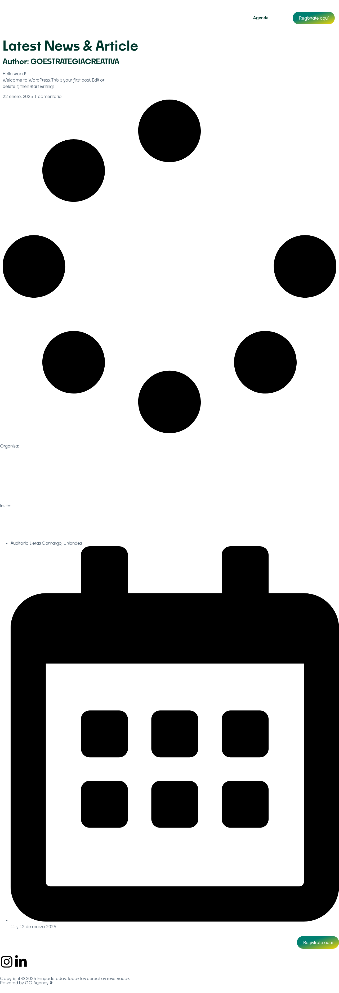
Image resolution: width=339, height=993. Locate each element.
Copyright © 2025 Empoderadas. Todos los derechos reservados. (65, 978)
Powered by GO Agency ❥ (26, 982)
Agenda (261, 18)
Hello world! (14, 73)
